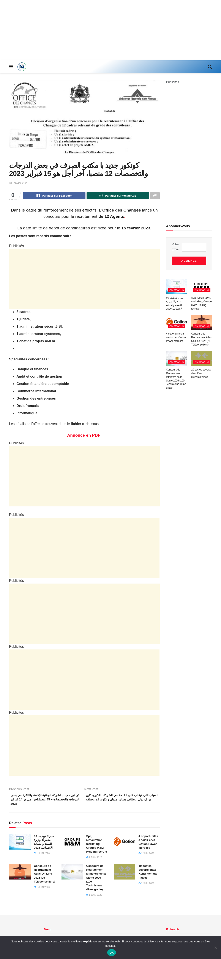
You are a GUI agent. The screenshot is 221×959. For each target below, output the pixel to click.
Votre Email (175, 247)
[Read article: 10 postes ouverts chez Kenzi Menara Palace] (124, 874)
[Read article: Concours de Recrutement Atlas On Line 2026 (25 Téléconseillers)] (20, 874)
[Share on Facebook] (54, 196)
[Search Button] (210, 66)
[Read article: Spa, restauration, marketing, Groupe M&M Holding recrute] (72, 845)
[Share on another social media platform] (155, 196)
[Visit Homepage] (21, 66)
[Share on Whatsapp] (118, 196)
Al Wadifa (177, 287)
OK (111, 952)
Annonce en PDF (84, 436)
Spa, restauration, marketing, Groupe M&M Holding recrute (96, 846)
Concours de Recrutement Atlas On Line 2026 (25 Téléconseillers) (44, 876)
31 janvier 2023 (18, 183)
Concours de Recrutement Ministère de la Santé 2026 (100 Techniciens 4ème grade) (96, 880)
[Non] (215, 947)
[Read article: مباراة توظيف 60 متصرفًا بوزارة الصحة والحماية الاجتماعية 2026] (20, 845)
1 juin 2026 (42, 856)
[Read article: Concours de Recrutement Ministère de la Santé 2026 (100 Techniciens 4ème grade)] (72, 874)
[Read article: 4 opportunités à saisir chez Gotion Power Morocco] (124, 845)
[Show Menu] (11, 66)
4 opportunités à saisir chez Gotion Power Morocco (176, 335)
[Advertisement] (110, 30)
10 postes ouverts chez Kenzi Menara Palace (201, 371)
